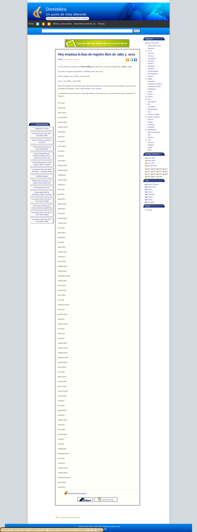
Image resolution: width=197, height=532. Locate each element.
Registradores (152, 129)
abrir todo (148, 43)
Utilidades (151, 145)
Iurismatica (150, 202)
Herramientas (152, 102)
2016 (148, 171)
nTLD (60, 59)
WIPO (149, 150)
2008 (148, 176)
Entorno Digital (63, 76)
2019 (154, 169)
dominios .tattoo (80, 93)
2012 (148, 174)
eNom (60, 81)
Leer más (91, 530)
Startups (150, 137)
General (150, 96)
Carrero (149, 189)
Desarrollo (151, 61)
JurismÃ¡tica (151, 107)
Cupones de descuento (85, 526)
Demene (150, 192)
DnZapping (151, 66)
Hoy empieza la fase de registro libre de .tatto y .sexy (96, 54)
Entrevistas (151, 81)
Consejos (151, 56)
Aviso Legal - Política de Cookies (104, 526)
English (150, 79)
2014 (160, 171)
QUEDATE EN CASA (41, 129)
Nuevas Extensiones (77, 493)
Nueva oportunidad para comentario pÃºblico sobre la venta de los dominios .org (42, 156)
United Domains (85, 89)
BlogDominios (151, 187)
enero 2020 (150, 163)
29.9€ (87, 76)
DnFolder (150, 63)
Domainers (151, 68)
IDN (149, 104)
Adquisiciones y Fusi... (155, 46)
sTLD (149, 140)
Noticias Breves (152, 109)
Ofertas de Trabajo (153, 114)
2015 (154, 171)
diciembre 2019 (152, 166)
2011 (154, 174)
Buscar (136, 31)
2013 (166, 171)
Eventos (150, 94)
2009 (166, 174)
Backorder (151, 48)
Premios (150, 122)
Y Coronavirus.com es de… (41, 187)
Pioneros (150, 119)
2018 (160, 169)
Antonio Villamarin (153, 184)
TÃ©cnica (151, 142)
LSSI (118, 526)
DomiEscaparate (153, 71)
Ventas (150, 147)
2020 (148, 169)
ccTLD (150, 51)
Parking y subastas (154, 117)
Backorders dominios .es (85, 24)
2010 (160, 174)
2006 (160, 176)
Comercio (151, 53)
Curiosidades (152, 58)
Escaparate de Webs (154, 86)
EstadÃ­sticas (152, 89)
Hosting (149, 199)
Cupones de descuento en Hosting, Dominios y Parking (67, 18)
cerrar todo (155, 43)
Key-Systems (96, 89)
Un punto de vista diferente (66, 14)
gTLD (149, 99)
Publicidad (151, 127)
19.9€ (76, 76)
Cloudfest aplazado (42, 176)
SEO (149, 135)
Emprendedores (153, 74)
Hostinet (150, 197)
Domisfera (56, 9)
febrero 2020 (151, 160)
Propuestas (151, 124)
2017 (166, 169)
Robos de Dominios (154, 132)
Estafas (150, 91)
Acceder (149, 210)
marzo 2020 (151, 158)
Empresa (150, 76)
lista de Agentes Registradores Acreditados (76, 71)
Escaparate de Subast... (155, 84)
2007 (154, 176)
